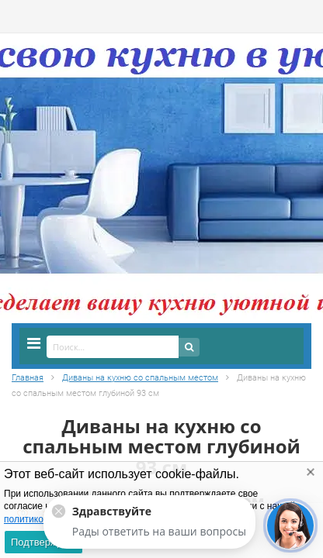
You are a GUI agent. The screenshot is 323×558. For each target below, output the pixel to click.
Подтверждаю (43, 542)
